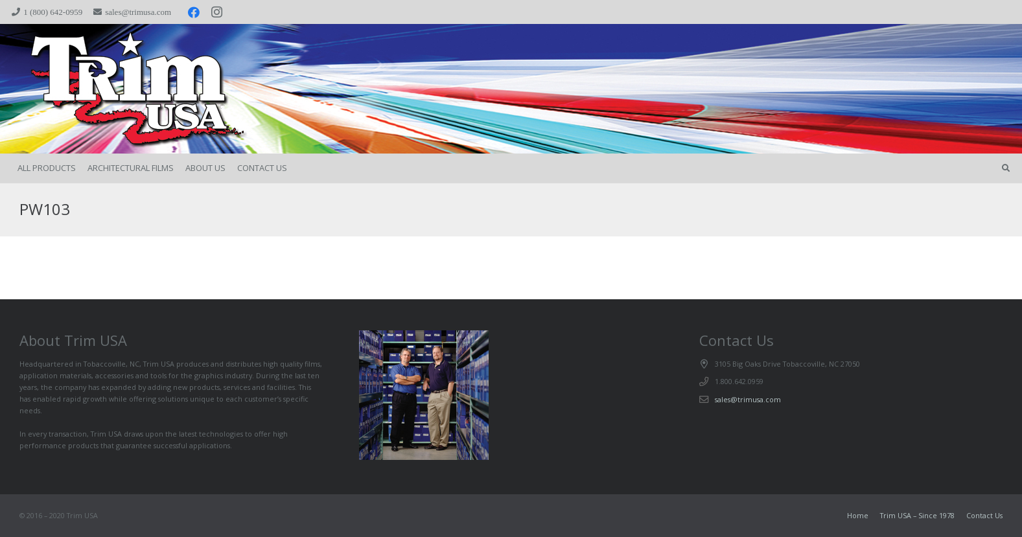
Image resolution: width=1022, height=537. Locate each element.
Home (857, 515)
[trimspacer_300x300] (110, 89)
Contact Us (984, 515)
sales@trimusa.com (748, 399)
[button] (1005, 168)
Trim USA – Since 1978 (917, 515)
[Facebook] (193, 12)
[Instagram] (217, 12)
